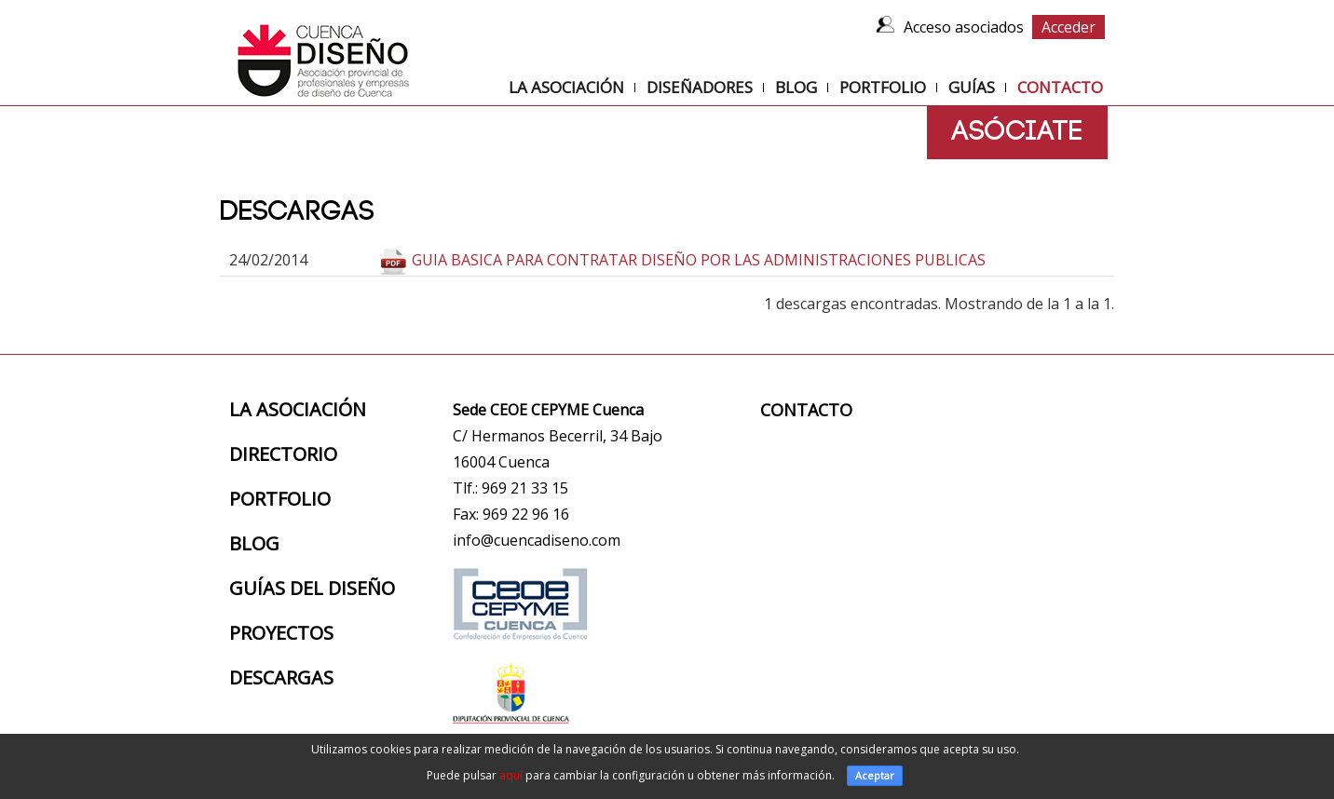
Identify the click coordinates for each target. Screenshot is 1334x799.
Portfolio (882, 87)
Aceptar (874, 775)
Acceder (1068, 27)
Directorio (283, 454)
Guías (971, 87)
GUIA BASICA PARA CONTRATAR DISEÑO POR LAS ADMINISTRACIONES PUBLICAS (699, 260)
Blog (796, 87)
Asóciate (1017, 131)
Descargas (281, 677)
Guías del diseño (312, 588)
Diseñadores (700, 87)
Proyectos (281, 632)
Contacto (1060, 87)
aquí (511, 775)
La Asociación (566, 87)
